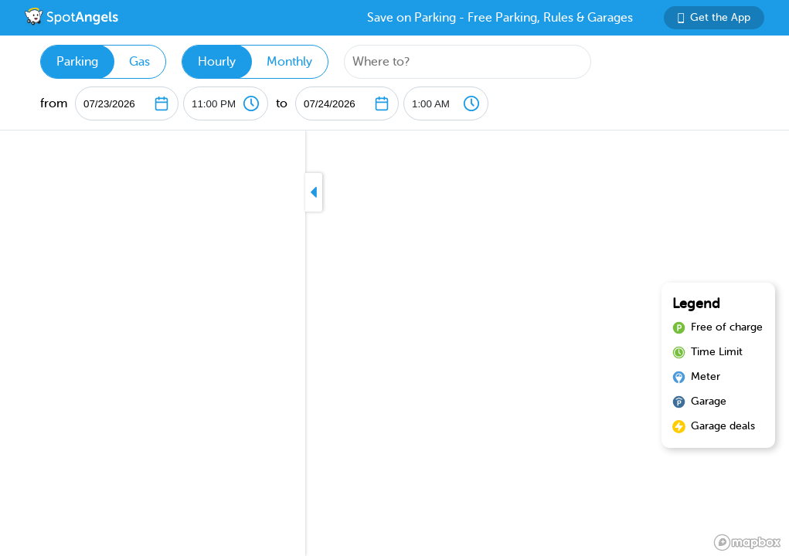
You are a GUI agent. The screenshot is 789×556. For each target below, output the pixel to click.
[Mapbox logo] (747, 542)
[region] (394, 343)
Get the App (714, 17)
